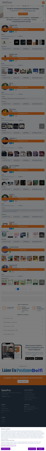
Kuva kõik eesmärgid (6, 448)
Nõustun (40, 448)
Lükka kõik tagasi (32, 448)
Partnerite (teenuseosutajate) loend (8, 445)
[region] (23, 439)
